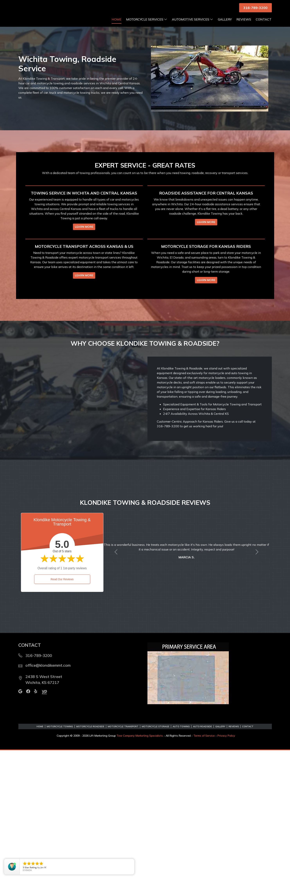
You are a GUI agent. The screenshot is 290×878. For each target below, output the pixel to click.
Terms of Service (204, 863)
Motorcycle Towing (60, 854)
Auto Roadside (202, 854)
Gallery (225, 24)
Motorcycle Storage (155, 854)
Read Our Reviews (62, 706)
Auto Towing (181, 854)
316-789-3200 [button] (255, 7)
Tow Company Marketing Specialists (140, 863)
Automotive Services (192, 24)
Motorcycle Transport (123, 854)
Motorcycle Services (146, 24)
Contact (263, 24)
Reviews (243, 24)
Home (116, 24)
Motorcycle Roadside (90, 854)
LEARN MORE (84, 293)
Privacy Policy (226, 863)
